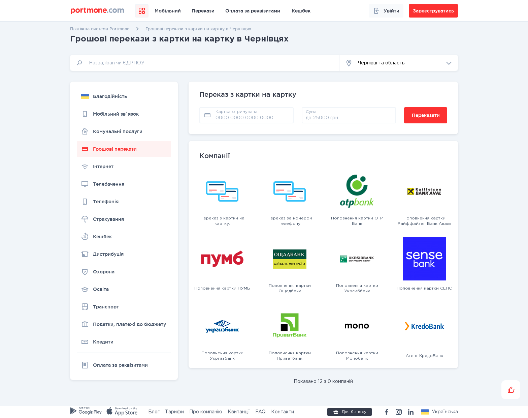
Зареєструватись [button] (433, 10)
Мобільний (168, 10)
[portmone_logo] (97, 10)
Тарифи (174, 412)
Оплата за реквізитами (252, 10)
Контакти (282, 412)
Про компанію (205, 412)
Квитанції (239, 412)
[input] (204, 63)
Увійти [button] (386, 11)
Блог (154, 412)
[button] (398, 63)
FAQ (260, 412)
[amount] (349, 118)
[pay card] (253, 118)
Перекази (203, 10)
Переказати (426, 115)
